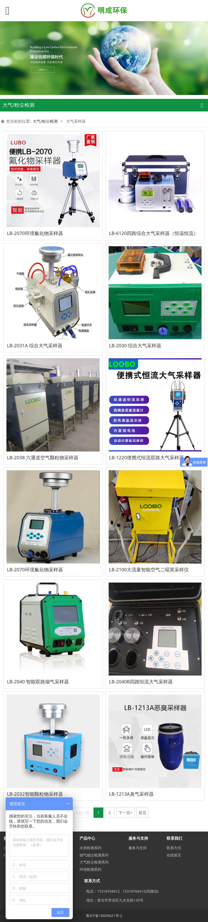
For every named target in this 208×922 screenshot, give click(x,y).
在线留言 (174, 855)
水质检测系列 (90, 847)
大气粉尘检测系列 (94, 862)
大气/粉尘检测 (45, 121)
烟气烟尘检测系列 (94, 855)
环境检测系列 (90, 869)
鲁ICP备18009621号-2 (104, 915)
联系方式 (174, 847)
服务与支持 (137, 847)
